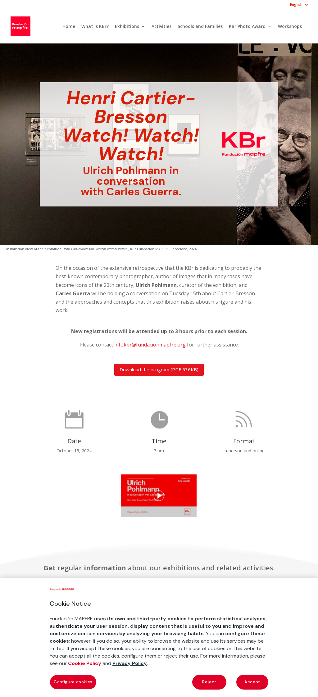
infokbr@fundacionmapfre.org (150, 344)
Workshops (290, 26)
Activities (161, 26)
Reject (209, 682)
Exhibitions (127, 26)
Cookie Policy (84, 663)
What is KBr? (95, 26)
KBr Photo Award (247, 26)
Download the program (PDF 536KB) (159, 369)
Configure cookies (73, 682)
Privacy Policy (129, 663)
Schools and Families (200, 26)
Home (68, 26)
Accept (252, 682)
